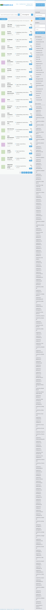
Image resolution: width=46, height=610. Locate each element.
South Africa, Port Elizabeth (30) (39, 453)
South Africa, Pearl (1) (40, 431)
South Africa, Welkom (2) (40, 588)
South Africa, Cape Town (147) (39, 186)
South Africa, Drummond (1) (39, 218)
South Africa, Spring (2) (40, 522)
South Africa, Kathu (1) (39, 302)
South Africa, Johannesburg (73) (39, 298)
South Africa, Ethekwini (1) (38, 255)
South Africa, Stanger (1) (40, 536)
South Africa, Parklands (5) (38, 418)
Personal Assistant (9, 69)
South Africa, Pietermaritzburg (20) (40, 438)
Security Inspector (9, 32)
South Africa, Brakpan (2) (40, 171)
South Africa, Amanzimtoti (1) (39, 114)
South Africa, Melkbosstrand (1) (39, 351)
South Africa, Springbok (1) (38, 525)
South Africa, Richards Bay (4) (39, 482)
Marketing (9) (38, 83)
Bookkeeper (10, 39)
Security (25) (38, 97)
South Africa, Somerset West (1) (39, 511)
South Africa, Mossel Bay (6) (40, 389)
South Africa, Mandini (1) (40, 347)
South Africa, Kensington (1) (39, 309)
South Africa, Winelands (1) (38, 595)
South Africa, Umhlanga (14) (39, 567)
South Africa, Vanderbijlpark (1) (39, 580)
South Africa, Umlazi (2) (40, 575)
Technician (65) (39, 99)
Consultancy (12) (39, 52)
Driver (8, 99)
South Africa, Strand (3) (40, 547)
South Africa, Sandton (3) (38, 507)
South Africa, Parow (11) (40, 425)
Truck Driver (10, 143)
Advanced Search (29, 5)
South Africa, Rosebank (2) (38, 500)
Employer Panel (30, 4)
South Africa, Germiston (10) (39, 262)
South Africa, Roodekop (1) (38, 493)
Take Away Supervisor (9, 25)
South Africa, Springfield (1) (39, 529)
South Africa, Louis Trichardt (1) (39, 344)
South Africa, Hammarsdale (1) (39, 273)
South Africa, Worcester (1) (38, 602)
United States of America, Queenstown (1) (39, 607)
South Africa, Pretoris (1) (40, 464)
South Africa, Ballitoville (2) (38, 129)
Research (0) (38, 93)
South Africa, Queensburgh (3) (39, 467)
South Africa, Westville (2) (38, 591)
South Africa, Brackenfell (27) (39, 167)
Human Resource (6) (40, 72)
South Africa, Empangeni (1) (39, 251)
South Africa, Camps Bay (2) (40, 182)
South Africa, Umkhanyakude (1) (39, 571)
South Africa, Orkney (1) (40, 407)
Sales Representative (10, 136)
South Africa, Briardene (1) (38, 178)
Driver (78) (38, 59)
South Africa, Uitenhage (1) (38, 564)
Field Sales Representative (10, 92)
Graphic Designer (9, 151)
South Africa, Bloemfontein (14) (39, 151)
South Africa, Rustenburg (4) (39, 503)
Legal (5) (37, 76)
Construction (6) (39, 50)
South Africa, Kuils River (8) (39, 326)
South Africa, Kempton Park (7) (39, 305)
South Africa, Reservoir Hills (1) (39, 478)
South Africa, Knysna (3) (40, 318)
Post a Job (22, 609)
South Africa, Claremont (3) (38, 200)
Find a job (42, 4)
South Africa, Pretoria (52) (40, 460)
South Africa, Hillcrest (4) (38, 284)
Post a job (38, 4)
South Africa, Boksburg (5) (38, 160)
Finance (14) (38, 65)
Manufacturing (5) (39, 81)
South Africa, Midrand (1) (38, 369)
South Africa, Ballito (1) (40, 125)
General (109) (38, 68)
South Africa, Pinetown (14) (38, 442)
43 (28, 172)
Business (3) (38, 46)
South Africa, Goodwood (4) (38, 265)
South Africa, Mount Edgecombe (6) (40, 392)
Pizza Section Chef (10, 122)
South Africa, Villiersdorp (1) (39, 584)
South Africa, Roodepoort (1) (39, 496)
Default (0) (38, 57)
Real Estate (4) (38, 91)
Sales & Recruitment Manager (10, 84)
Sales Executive (10, 128)
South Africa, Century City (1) (40, 193)
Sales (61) (38, 95)
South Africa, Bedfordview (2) (39, 136)
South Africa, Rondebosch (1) (39, 489)
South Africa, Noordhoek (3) (39, 403)
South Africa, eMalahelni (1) (39, 244)
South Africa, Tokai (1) (39, 558)
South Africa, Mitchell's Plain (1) (39, 376)
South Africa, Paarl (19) (39, 414)
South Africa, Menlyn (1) (40, 355)
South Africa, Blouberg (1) (38, 154)
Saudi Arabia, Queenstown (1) (39, 107)
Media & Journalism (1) (40, 86)
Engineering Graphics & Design (9, 166)
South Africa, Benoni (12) (40, 143)
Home (17, 4)
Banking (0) (38, 44)
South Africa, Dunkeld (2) (40, 222)
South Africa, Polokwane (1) (38, 449)
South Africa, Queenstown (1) (39, 471)
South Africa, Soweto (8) (40, 518)
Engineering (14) (39, 63)
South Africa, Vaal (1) (40, 577)
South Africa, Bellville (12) (40, 140)
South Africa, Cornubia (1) (38, 207)
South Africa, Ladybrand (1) (38, 333)
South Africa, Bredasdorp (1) (39, 175)
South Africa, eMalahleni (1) (39, 247)
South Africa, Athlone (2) (40, 122)
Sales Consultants (10, 46)
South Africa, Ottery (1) (40, 411)
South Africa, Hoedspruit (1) (39, 291)
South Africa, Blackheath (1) (38, 147)
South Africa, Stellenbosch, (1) (39, 543)
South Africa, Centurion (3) (38, 189)
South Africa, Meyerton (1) (38, 358)
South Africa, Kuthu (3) (39, 329)
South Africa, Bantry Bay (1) (40, 133)
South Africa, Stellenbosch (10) (39, 540)
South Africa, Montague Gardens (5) (39, 385)
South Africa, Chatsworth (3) (39, 196)
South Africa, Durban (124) (40, 226)
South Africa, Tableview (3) (38, 554)
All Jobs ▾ (4, 19)
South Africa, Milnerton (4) (38, 373)
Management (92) (39, 78)
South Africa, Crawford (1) (38, 211)
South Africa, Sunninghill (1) (39, 551)
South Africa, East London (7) (39, 233)
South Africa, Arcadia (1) (40, 118)
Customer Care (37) (39, 54)
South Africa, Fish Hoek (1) (39, 258)
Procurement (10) (39, 89)
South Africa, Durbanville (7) (39, 229)
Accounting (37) (39, 39)
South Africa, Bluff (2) (40, 157)
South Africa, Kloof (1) (40, 315)
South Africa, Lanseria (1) (38, 340)
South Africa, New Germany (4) (39, 400)
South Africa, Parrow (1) (40, 429)
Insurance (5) (38, 74)
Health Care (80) (39, 70)
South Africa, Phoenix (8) (40, 435)
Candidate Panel (22, 4)
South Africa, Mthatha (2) (38, 396)
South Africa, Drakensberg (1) (39, 215)
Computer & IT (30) (39, 48)
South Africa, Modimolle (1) (38, 380)
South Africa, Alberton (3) (38, 111)
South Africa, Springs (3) (40, 533)
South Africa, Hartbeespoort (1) (39, 276)
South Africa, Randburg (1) (38, 474)
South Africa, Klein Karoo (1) (39, 313)
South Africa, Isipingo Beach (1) (40, 294)
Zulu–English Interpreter (10, 158)
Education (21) (38, 61)
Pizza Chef (9, 53)
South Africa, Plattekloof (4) (38, 445)
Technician (9, 76)
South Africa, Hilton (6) (40, 287)
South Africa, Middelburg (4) (39, 362)
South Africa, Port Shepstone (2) (39, 456)
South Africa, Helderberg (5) (39, 280)
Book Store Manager (9, 106)
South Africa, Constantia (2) (38, 204)
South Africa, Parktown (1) (38, 421)
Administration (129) (40, 41)
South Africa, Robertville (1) (38, 485)
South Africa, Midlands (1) (38, 366)
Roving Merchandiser (10, 61)
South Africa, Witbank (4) (40, 599)
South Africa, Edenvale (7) (38, 236)
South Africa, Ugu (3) (40, 561)
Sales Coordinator (10, 113)
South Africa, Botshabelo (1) (38, 164)
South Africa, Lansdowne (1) (39, 337)
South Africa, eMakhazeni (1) (39, 240)
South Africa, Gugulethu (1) (38, 269)
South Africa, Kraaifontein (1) (39, 322)
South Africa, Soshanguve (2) (39, 514)
